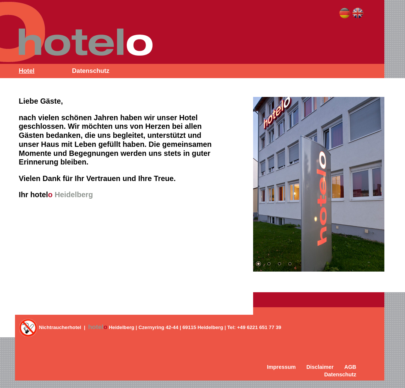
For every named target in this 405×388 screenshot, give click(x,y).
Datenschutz (91, 70)
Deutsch (344, 13)
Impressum (281, 367)
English (357, 13)
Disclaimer (320, 367)
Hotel (26, 70)
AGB (350, 367)
